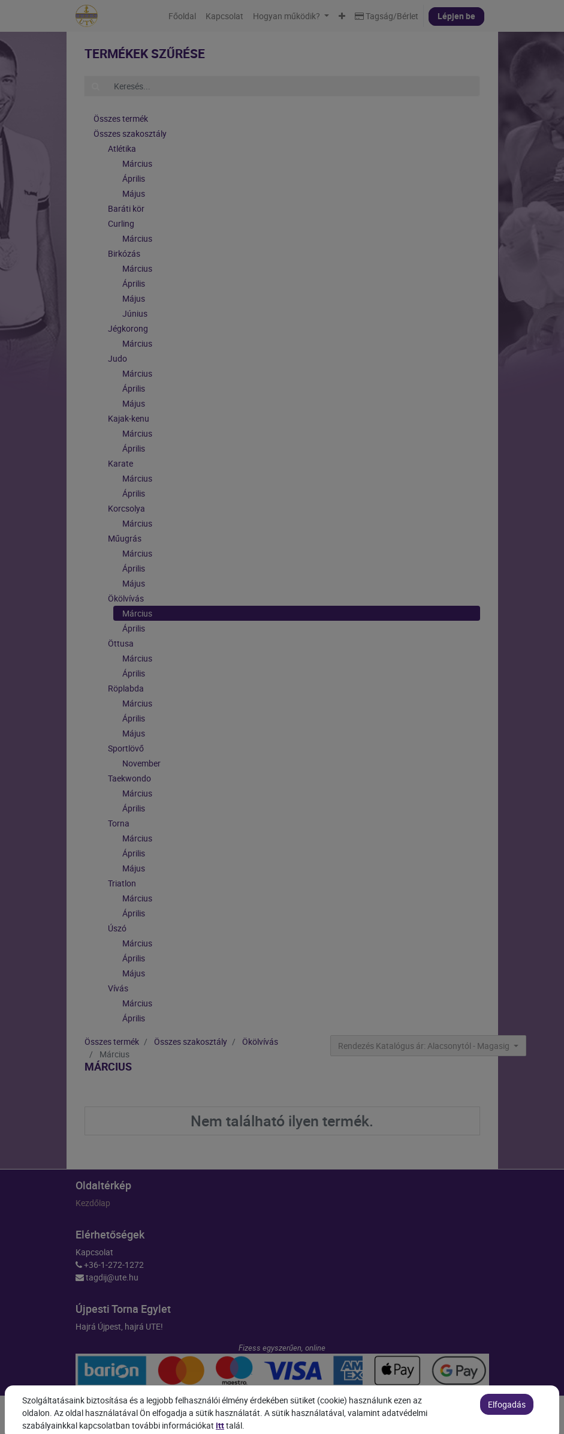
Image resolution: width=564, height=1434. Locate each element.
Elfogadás (507, 1421)
